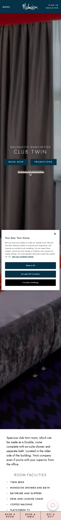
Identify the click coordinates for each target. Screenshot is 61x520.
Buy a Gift (51, 515)
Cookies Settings (30, 282)
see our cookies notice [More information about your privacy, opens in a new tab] (23, 256)
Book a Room (10, 515)
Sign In (53, 5)
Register (52, 8)
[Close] (55, 233)
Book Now (16, 161)
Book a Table (30, 515)
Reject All (30, 265)
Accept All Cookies (30, 274)
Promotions (44, 161)
